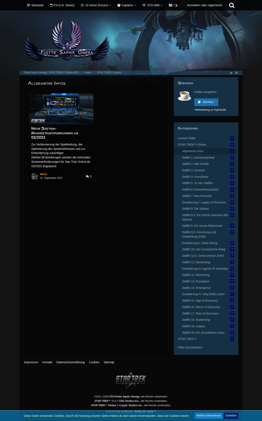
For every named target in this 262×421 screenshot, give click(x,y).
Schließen (230, 415)
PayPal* (206, 102)
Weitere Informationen (208, 415)
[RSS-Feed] (236, 72)
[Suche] (231, 5)
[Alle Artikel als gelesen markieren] (231, 72)
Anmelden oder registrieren (204, 5)
